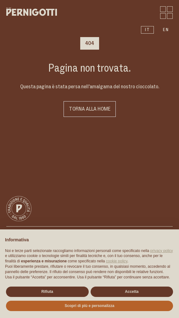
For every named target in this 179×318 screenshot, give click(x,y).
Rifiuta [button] (47, 291)
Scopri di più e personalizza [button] (89, 306)
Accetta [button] (131, 291)
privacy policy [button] (161, 251)
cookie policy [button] (116, 261)
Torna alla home (89, 109)
